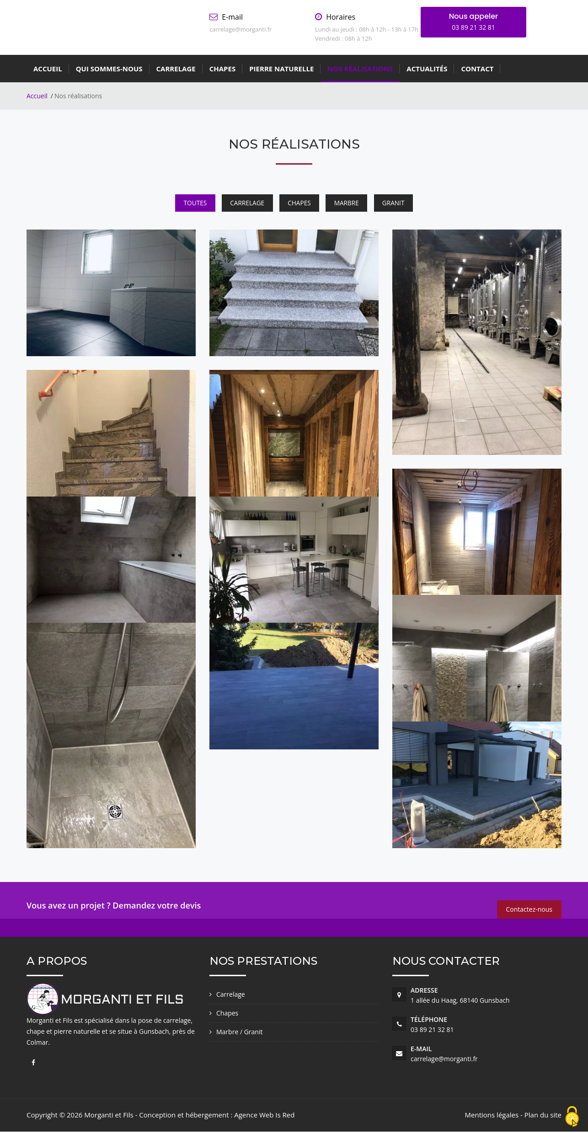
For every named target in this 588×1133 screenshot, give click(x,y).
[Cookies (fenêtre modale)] (572, 1117)
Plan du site (542, 1116)
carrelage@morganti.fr (444, 1060)
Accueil (47, 68)
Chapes (222, 68)
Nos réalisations (360, 68)
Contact (477, 68)
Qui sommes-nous (109, 68)
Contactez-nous (529, 910)
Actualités (426, 68)
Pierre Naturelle (281, 68)
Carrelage (176, 68)
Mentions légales (492, 1116)
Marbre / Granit (239, 1033)
